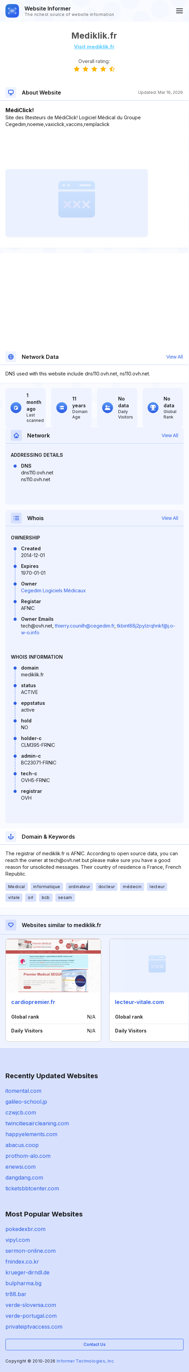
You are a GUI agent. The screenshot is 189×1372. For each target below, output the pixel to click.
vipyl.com (17, 1239)
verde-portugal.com (31, 1315)
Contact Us (94, 1344)
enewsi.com (20, 1166)
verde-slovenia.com (30, 1305)
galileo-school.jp (26, 1101)
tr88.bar (15, 1294)
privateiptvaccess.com (33, 1326)
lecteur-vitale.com (139, 1002)
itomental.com (23, 1090)
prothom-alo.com (28, 1155)
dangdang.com (24, 1177)
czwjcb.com (20, 1112)
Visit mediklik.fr (94, 46)
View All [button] (174, 357)
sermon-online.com (30, 1250)
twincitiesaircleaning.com (37, 1123)
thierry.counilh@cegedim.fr (84, 626)
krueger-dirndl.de (27, 1272)
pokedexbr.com (25, 1229)
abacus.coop (22, 1145)
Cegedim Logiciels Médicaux (53, 590)
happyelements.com (31, 1134)
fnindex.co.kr (22, 1261)
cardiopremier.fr (33, 1002)
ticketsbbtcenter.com (32, 1188)
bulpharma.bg (23, 1283)
